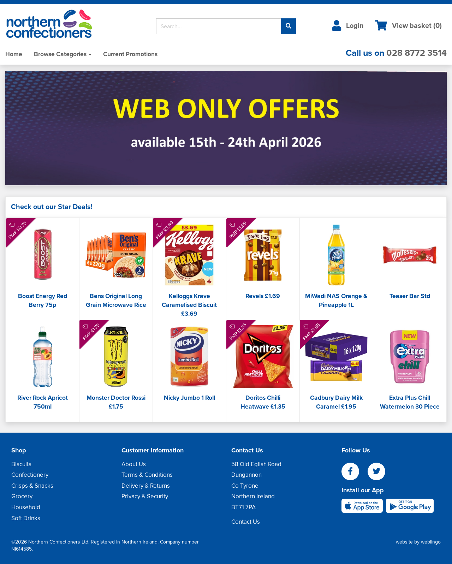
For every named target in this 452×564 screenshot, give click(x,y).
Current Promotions (130, 54)
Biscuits (21, 464)
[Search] (218, 26)
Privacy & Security (144, 496)
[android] (410, 505)
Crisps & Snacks (32, 485)
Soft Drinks (25, 518)
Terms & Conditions (147, 475)
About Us (133, 464)
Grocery (21, 496)
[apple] (363, 505)
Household (25, 507)
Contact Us (245, 522)
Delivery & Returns (145, 485)
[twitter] (380, 472)
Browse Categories (62, 54)
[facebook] (354, 472)
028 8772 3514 (416, 53)
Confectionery (29, 475)
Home (13, 54)
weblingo (431, 542)
